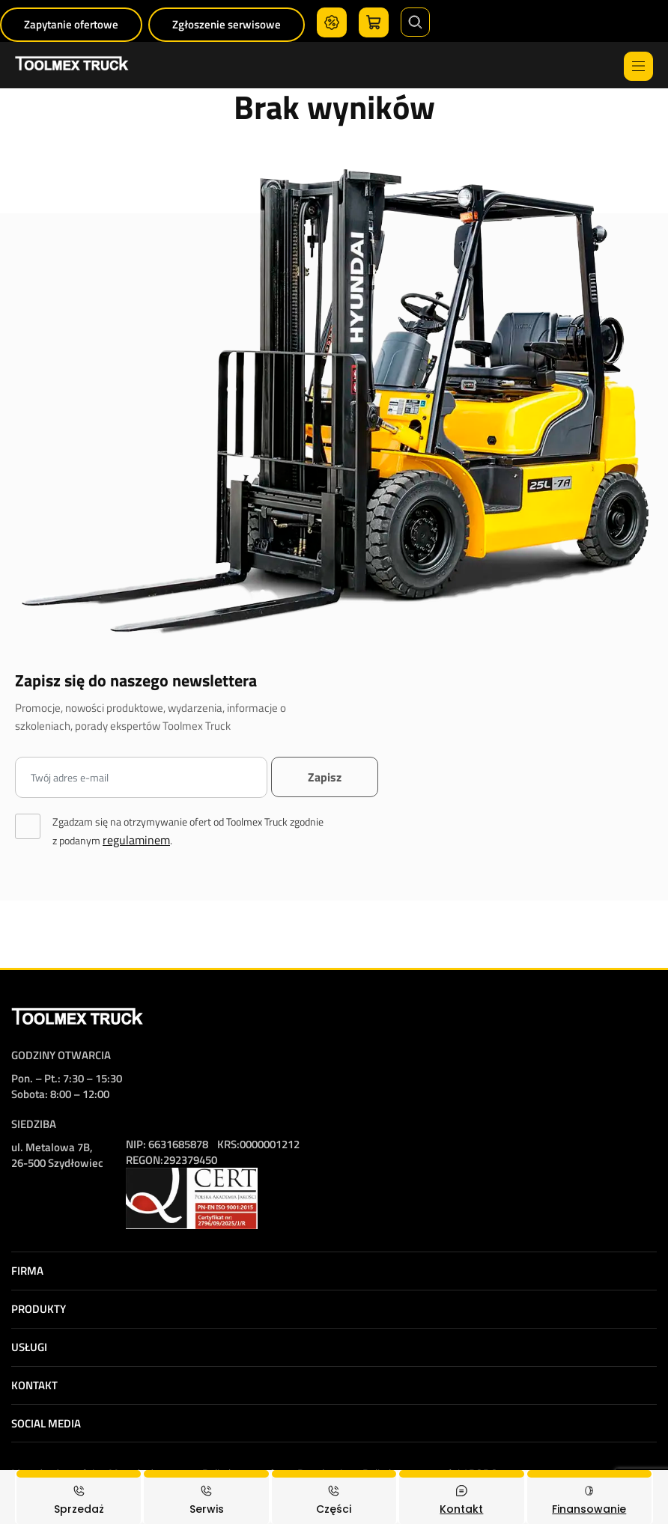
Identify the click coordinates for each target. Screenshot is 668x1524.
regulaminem (136, 840)
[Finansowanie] (589, 1497)
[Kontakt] (461, 1497)
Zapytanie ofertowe (71, 24)
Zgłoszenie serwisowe (226, 24)
